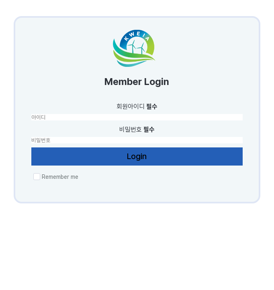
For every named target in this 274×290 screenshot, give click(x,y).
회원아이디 (137, 106)
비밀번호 (137, 129)
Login (137, 156)
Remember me (55, 177)
